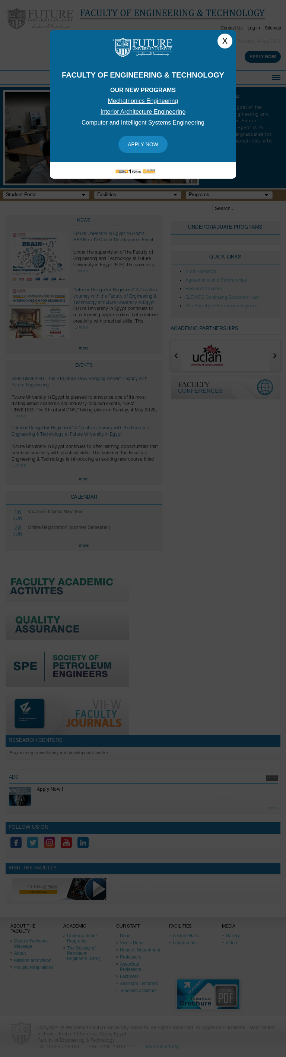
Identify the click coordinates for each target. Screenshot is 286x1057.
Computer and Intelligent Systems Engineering (143, 122)
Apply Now (143, 144)
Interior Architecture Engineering (143, 112)
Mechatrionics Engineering (143, 101)
